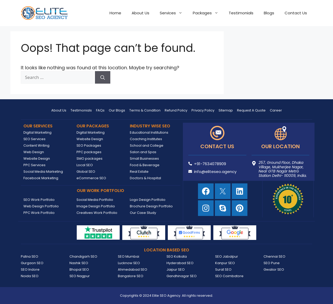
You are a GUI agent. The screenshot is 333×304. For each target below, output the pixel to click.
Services (174, 13)
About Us (140, 13)
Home (115, 13)
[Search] (102, 77)
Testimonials (241, 13)
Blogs (269, 13)
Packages (208, 13)
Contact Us (296, 13)
